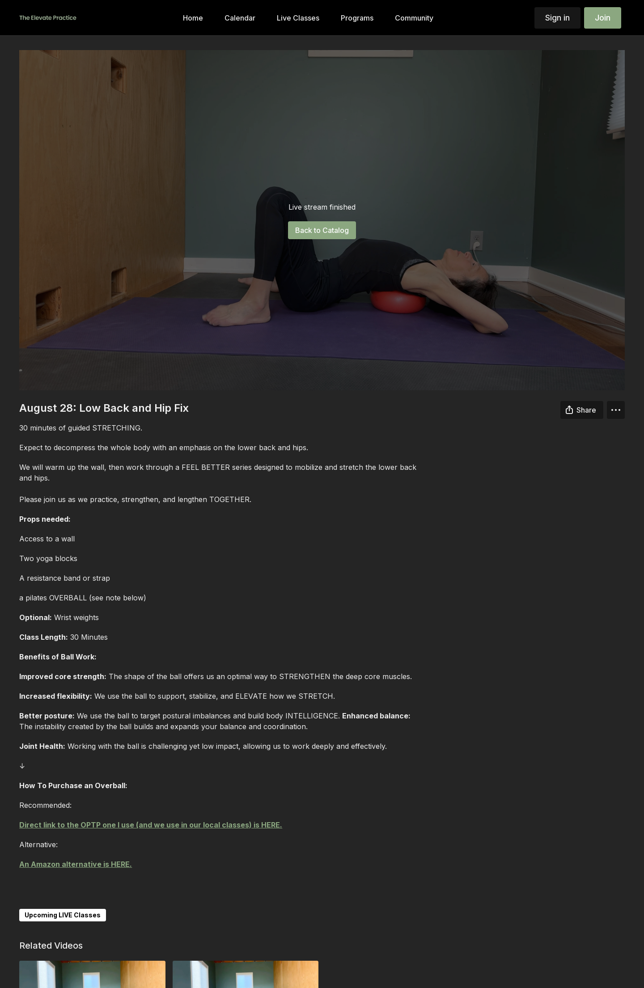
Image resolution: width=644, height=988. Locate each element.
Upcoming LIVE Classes (63, 915)
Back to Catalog (322, 230)
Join (602, 17)
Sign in (557, 17)
